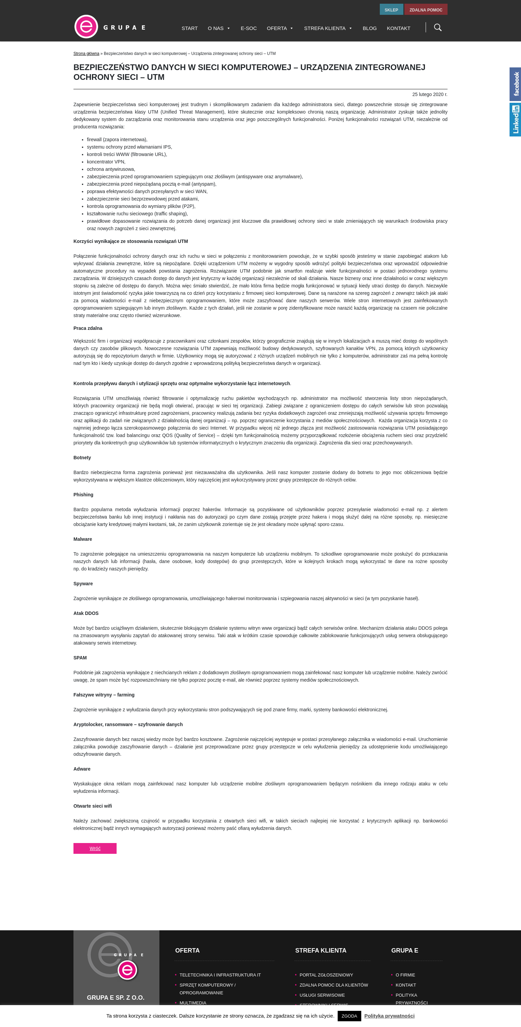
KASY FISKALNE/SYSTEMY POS (213, 993)
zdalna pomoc (425, 10)
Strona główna (86, 53)
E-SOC (249, 28)
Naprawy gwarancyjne (328, 996)
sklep (391, 10)
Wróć (95, 848)
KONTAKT (406, 965)
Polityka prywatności (389, 1016)
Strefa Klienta (328, 28)
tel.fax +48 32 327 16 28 (112, 1000)
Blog (370, 28)
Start (190, 28)
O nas (219, 28)
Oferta (280, 28)
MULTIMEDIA (193, 983)
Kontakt (398, 28)
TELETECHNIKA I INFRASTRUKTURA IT (220, 955)
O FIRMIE (405, 955)
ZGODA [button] (349, 1016)
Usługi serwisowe (322, 975)
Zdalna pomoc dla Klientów (334, 965)
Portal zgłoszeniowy (326, 955)
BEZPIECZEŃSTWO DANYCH (210, 1003)
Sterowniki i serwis (324, 986)
